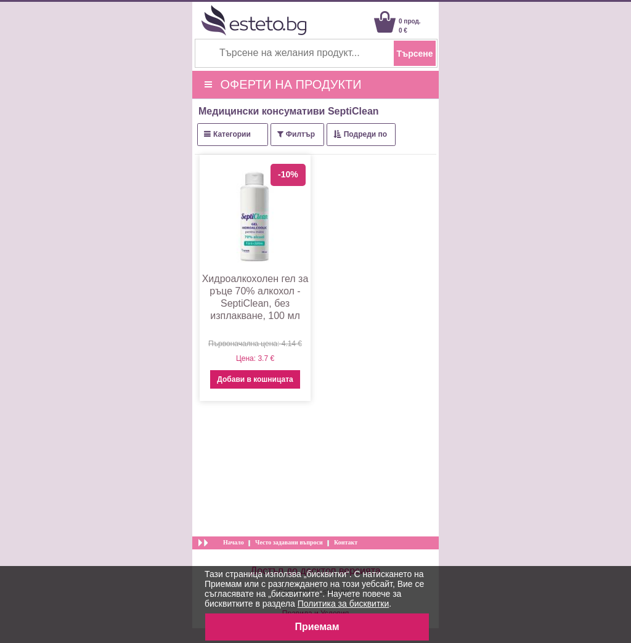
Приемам (317, 626)
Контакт (345, 542)
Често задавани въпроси (289, 542)
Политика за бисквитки (343, 604)
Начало (233, 542)
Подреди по (365, 134)
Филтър (300, 134)
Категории (232, 134)
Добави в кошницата (255, 379)
